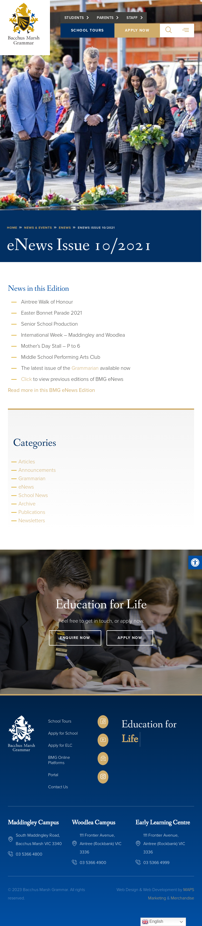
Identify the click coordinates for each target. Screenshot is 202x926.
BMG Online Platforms (59, 760)
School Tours (87, 30)
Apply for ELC (60, 745)
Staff (132, 18)
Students (74, 18)
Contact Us (58, 787)
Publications (31, 512)
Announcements (37, 470)
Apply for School (63, 733)
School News (33, 495)
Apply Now (137, 30)
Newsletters (31, 520)
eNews (26, 487)
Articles (26, 461)
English (152, 922)
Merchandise (182, 898)
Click (26, 379)
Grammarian (85, 368)
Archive (27, 504)
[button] (195, 562)
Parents (105, 18)
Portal (53, 775)
